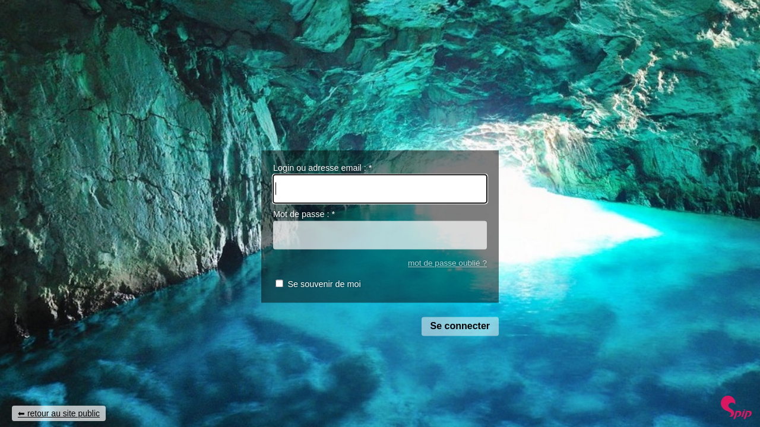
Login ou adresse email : (322, 168)
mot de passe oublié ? (447, 263)
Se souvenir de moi (323, 284)
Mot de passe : (304, 214)
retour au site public (63, 413)
